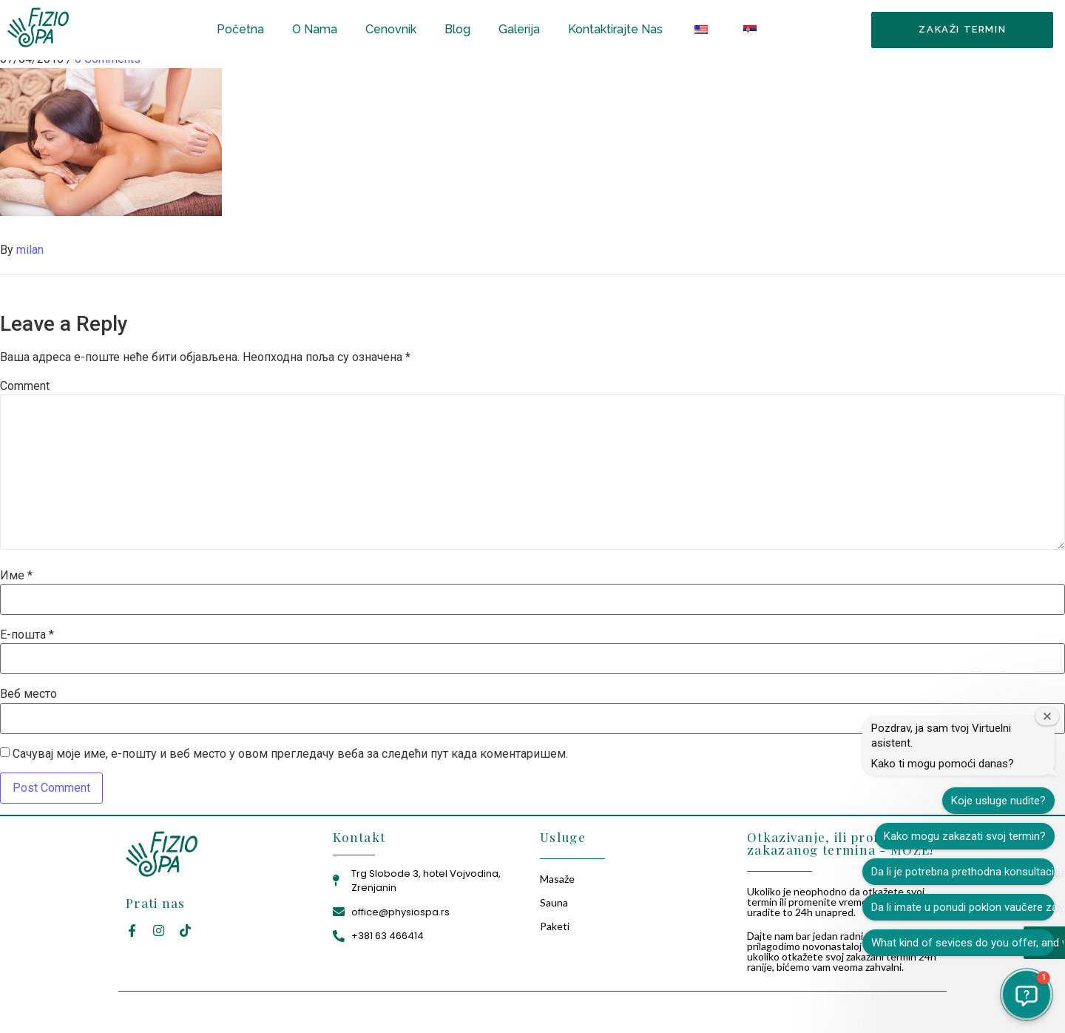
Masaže (557, 878)
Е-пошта (27, 635)
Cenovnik (390, 29)
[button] (1026, 994)
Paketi (554, 926)
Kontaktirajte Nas (615, 29)
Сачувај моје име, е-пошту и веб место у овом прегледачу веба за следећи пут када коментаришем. (290, 754)
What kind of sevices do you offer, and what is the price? (963, 942)
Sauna (554, 902)
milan (30, 250)
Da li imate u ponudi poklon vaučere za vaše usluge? (963, 907)
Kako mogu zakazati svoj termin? (965, 836)
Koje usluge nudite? (998, 800)
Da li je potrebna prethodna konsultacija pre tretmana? (963, 871)
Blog (457, 29)
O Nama (314, 29)
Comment (25, 386)
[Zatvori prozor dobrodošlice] (1047, 716)
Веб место (28, 694)
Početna (240, 29)
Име (16, 576)
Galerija (519, 29)
